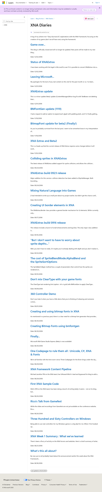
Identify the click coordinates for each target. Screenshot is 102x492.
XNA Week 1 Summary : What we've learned (56, 436)
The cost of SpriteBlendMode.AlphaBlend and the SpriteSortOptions (58, 259)
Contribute (35, 485)
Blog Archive (40, 18)
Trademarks (82, 485)
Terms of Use (73, 485)
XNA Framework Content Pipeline (50, 369)
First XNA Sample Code (44, 383)
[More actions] (97, 18)
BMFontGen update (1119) (45, 109)
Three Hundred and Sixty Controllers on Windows (60, 418)
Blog (27, 485)
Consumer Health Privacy (57, 485)
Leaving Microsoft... (42, 76)
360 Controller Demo (43, 294)
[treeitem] (14, 25)
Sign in (97, 2)
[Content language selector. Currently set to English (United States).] (11, 480)
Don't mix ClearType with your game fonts (56, 279)
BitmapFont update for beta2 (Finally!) (53, 123)
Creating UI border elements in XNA (52, 205)
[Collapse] (24, 17)
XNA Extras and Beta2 (43, 141)
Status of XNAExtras (42, 62)
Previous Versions (18, 485)
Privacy (43, 485)
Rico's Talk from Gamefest (46, 401)
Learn (32, 18)
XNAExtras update (41, 91)
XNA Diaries (49, 18)
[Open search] (93, 2)
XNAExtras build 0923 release (48, 173)
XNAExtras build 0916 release (48, 222)
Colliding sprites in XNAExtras (48, 158)
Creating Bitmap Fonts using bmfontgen (54, 326)
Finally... (35, 336)
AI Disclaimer (6, 485)
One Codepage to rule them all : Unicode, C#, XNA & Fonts (60, 352)
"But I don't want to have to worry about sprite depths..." (55, 241)
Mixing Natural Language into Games (53, 190)
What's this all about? (43, 451)
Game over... (37, 44)
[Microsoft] (3, 2)
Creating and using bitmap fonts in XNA (54, 311)
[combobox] (13, 21)
